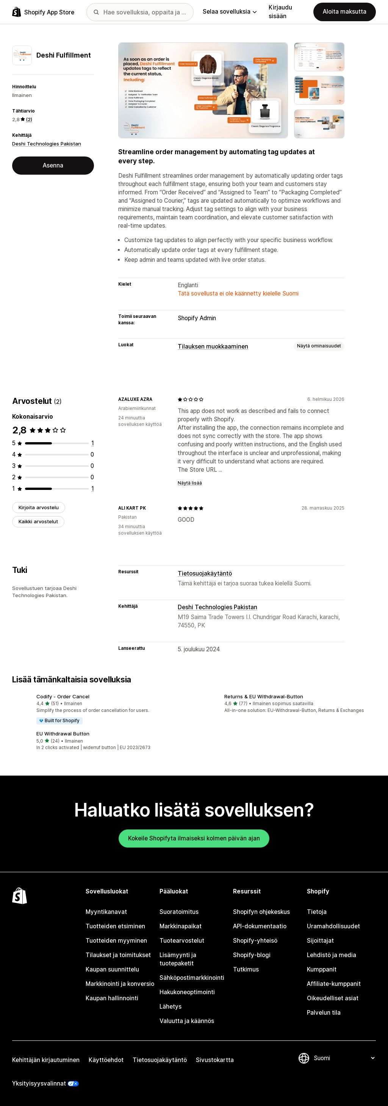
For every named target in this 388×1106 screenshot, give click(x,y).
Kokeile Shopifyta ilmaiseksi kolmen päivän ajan (194, 838)
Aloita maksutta (344, 11)
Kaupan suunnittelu (112, 969)
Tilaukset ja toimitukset (118, 955)
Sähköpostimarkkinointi (192, 977)
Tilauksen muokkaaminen (213, 346)
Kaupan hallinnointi (112, 998)
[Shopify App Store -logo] (43, 12)
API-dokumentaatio (259, 926)
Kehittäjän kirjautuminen (46, 1060)
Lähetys (170, 1006)
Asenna (53, 165)
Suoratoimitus (179, 911)
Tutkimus (246, 969)
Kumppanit (321, 969)
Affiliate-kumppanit (334, 983)
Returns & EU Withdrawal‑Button (263, 696)
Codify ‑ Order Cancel (62, 696)
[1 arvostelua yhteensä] (92, 443)
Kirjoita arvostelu (39, 507)
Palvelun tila (324, 1012)
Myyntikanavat (106, 911)
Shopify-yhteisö (255, 940)
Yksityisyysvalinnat (39, 1083)
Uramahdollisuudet (333, 926)
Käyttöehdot (106, 1060)
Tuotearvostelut (182, 940)
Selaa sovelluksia (230, 11)
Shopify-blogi (252, 955)
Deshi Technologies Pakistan (46, 144)
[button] (100, 709)
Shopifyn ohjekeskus (261, 911)
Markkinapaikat (181, 926)
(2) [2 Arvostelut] (29, 119)
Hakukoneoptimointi (187, 992)
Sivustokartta (215, 1060)
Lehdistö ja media (331, 955)
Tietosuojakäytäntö (205, 573)
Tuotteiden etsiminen (115, 926)
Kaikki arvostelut (38, 521)
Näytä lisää (190, 483)
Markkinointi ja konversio (120, 983)
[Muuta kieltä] (344, 1058)
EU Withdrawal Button (62, 734)
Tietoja (317, 911)
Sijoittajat (320, 940)
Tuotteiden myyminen (116, 940)
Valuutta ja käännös (187, 1021)
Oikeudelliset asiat (332, 998)
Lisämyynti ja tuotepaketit (178, 959)
